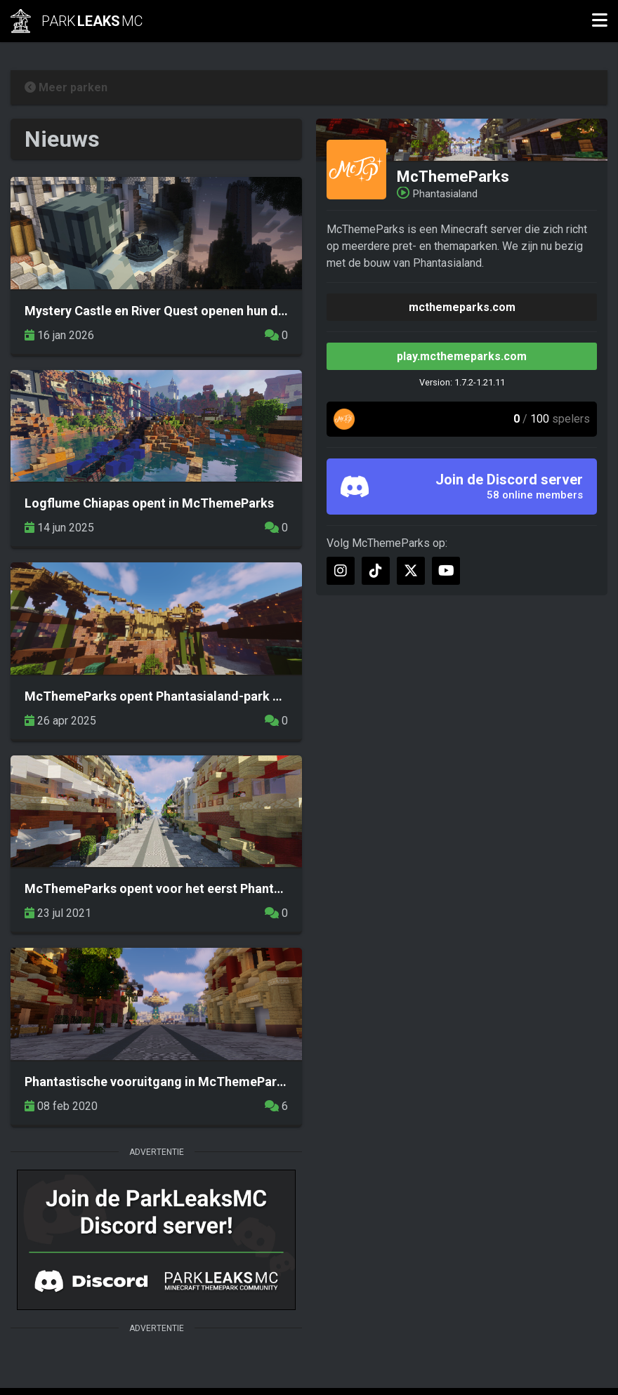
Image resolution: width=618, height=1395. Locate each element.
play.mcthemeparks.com (462, 356)
